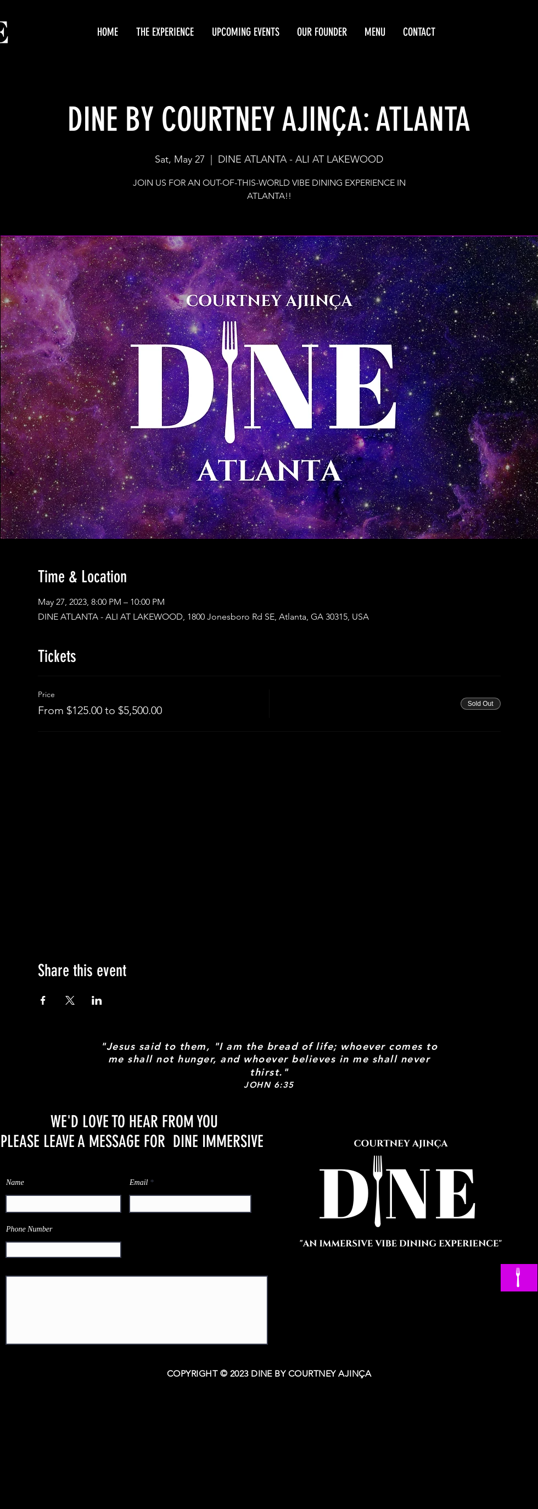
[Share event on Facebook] (43, 1000)
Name (15, 1183)
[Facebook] (360, 1292)
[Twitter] (425, 1292)
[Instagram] (458, 1292)
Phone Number (29, 1229)
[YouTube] (393, 1292)
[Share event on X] (70, 1000)
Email (139, 1183)
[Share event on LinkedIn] (97, 1000)
